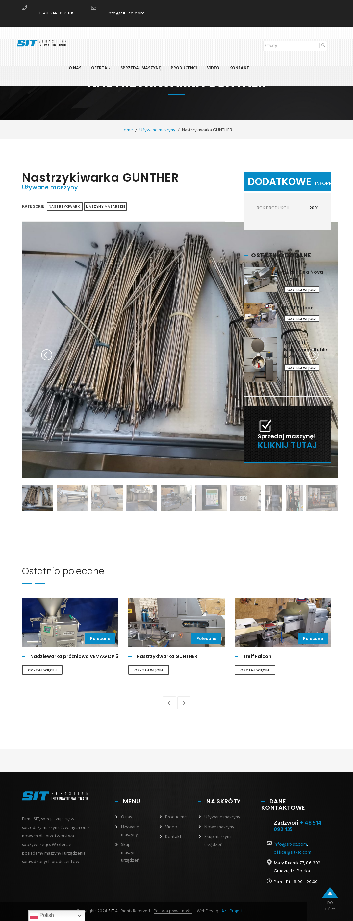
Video (213, 68)
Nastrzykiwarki (65, 206)
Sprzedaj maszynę (140, 68)
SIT (110, 911)
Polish (42, 916)
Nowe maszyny (219, 827)
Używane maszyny (50, 187)
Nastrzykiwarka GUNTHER (167, 656)
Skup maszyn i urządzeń (130, 852)
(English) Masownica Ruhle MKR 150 (305, 349)
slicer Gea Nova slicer (303, 275)
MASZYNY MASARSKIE (105, 206)
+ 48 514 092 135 (56, 13)
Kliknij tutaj (287, 445)
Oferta (101, 68)
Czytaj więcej (301, 289)
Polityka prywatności (173, 911)
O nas (75, 68)
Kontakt (239, 68)
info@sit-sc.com (126, 13)
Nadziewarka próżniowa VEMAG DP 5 (74, 656)
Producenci (184, 68)
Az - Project (232, 911)
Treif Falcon (299, 307)
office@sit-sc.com (293, 852)
